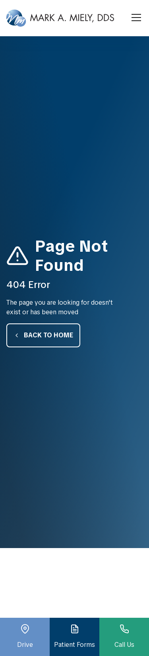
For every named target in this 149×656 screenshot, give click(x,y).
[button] (135, 18)
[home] (60, 18)
